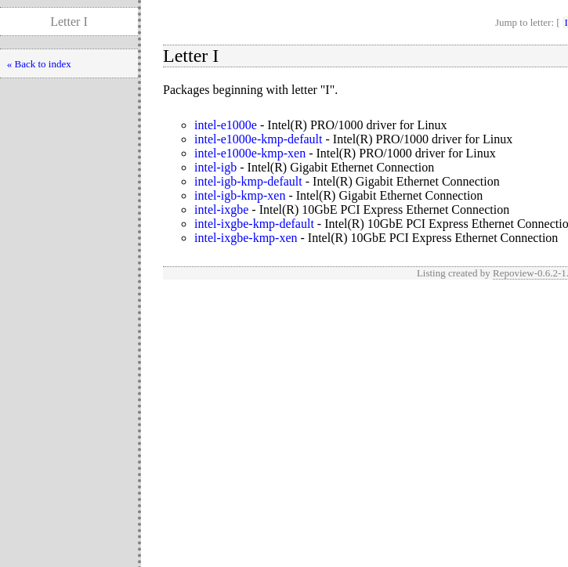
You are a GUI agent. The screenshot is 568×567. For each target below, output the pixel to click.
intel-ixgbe (221, 209)
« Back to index (39, 64)
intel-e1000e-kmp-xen (250, 153)
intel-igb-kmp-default (248, 181)
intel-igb (215, 167)
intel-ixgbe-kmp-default (254, 223)
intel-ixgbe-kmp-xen (246, 237)
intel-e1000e (225, 125)
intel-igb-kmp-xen (239, 195)
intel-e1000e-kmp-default (258, 139)
